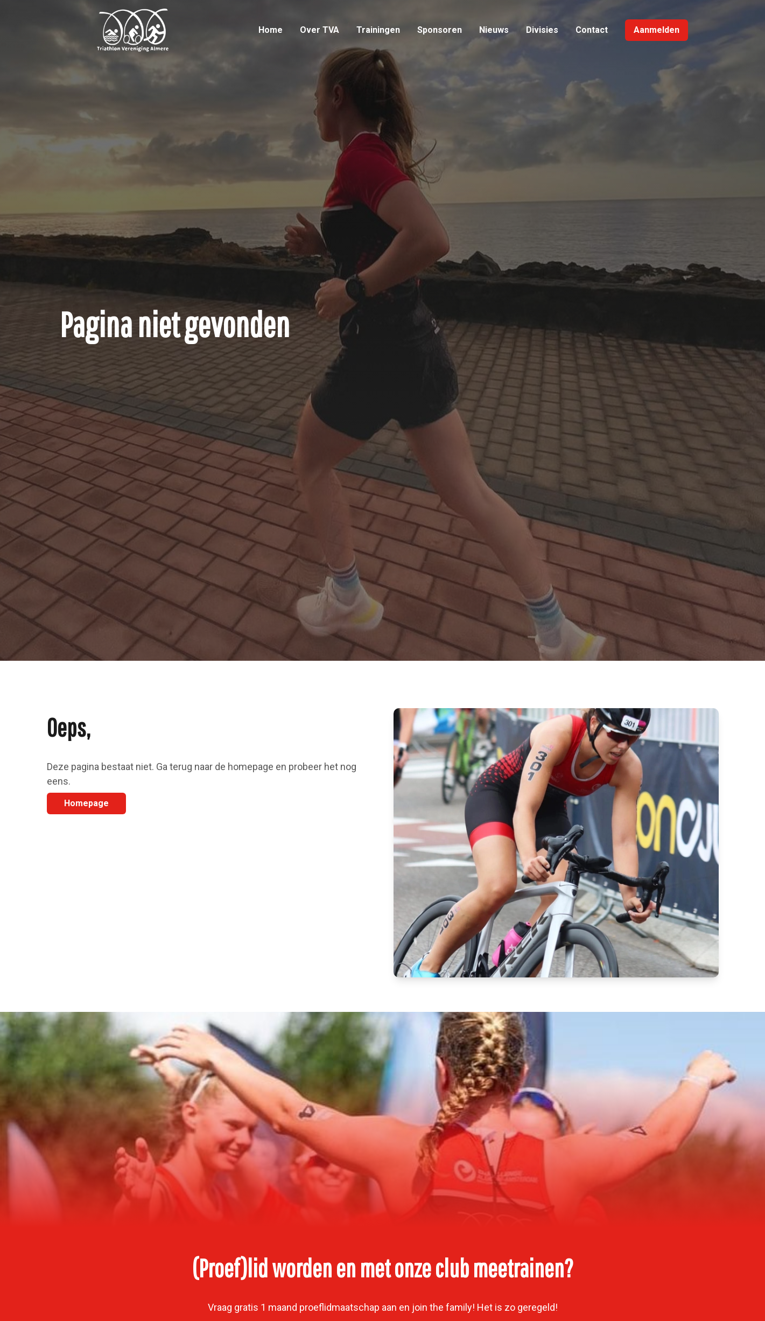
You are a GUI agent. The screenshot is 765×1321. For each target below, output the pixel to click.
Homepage (86, 803)
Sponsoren (439, 30)
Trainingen (378, 30)
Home (270, 30)
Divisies (542, 30)
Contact (591, 30)
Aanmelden (656, 30)
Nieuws (494, 30)
